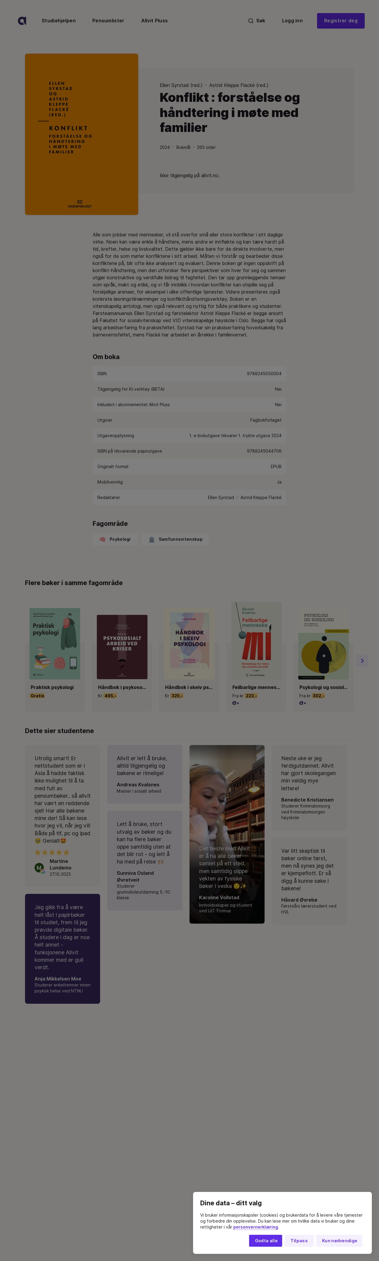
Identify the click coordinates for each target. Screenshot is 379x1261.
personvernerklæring (255, 1227)
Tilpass (299, 1240)
